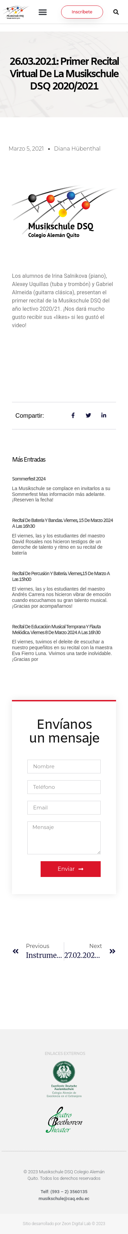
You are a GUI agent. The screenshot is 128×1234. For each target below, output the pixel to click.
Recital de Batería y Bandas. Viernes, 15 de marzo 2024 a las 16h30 (62, 524)
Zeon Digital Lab (76, 1223)
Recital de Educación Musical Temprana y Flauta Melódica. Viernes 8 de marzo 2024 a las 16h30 (56, 630)
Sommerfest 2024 (28, 479)
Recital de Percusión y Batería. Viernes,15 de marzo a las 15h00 (61, 577)
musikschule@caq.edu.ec (64, 1198)
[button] (42, 12)
